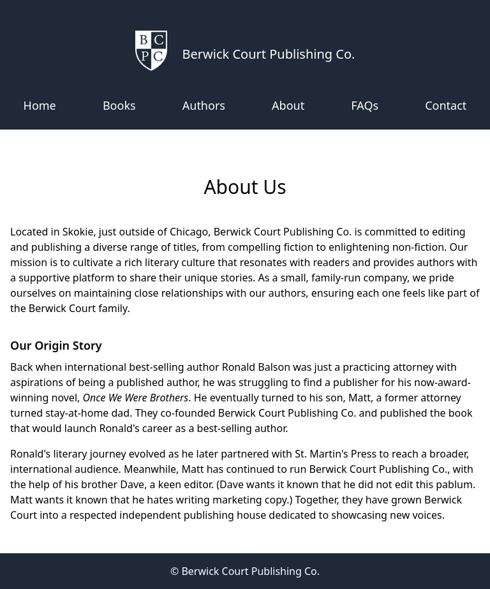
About (288, 105)
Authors (203, 105)
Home (40, 105)
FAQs (364, 105)
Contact (445, 105)
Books (119, 105)
